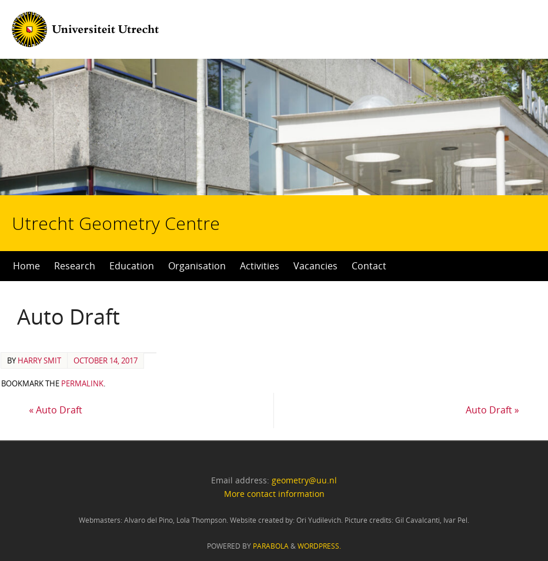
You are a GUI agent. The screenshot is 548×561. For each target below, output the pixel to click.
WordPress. (319, 546)
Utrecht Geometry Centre (147, 185)
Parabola (271, 546)
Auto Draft (55, 409)
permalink (82, 383)
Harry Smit (39, 360)
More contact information (274, 493)
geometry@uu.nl (304, 480)
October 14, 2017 (105, 360)
